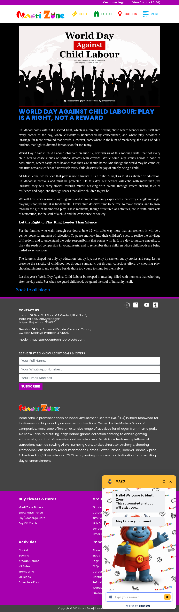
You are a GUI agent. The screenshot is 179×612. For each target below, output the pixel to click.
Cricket (23, 550)
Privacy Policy (102, 593)
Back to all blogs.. (34, 290)
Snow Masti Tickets (31, 513)
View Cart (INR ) (146, 2)
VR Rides (24, 566)
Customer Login (114, 2)
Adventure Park (29, 582)
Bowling (24, 556)
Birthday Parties (103, 507)
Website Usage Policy (107, 588)
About (97, 550)
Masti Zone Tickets (31, 507)
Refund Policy (101, 582)
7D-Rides (25, 577)
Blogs (96, 556)
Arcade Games (29, 561)
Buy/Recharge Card (32, 518)
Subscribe (30, 386)
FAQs (96, 566)
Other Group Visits (105, 534)
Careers (98, 572)
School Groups (102, 529)
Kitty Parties (100, 518)
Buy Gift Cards (28, 523)
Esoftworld (115, 608)
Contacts (99, 577)
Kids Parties (100, 523)
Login (96, 561)
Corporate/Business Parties (111, 513)
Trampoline (26, 572)
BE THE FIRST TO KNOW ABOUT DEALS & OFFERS (52, 353)
